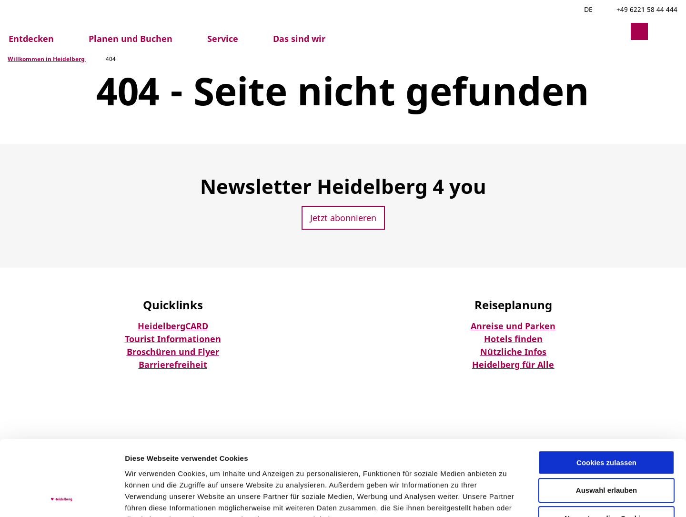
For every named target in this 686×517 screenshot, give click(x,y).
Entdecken (31, 38)
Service (222, 38)
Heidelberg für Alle (513, 364)
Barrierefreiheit (173, 364)
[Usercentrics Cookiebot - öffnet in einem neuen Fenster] (61, 498)
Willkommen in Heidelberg (47, 59)
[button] (616, 31)
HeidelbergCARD (173, 326)
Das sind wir (299, 38)
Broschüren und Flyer (173, 351)
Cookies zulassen (606, 392)
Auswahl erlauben (606, 420)
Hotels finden (513, 339)
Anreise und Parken (513, 326)
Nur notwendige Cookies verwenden (606, 452)
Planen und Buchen (130, 38)
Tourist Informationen (173, 339)
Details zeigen (507, 498)
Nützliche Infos (513, 351)
